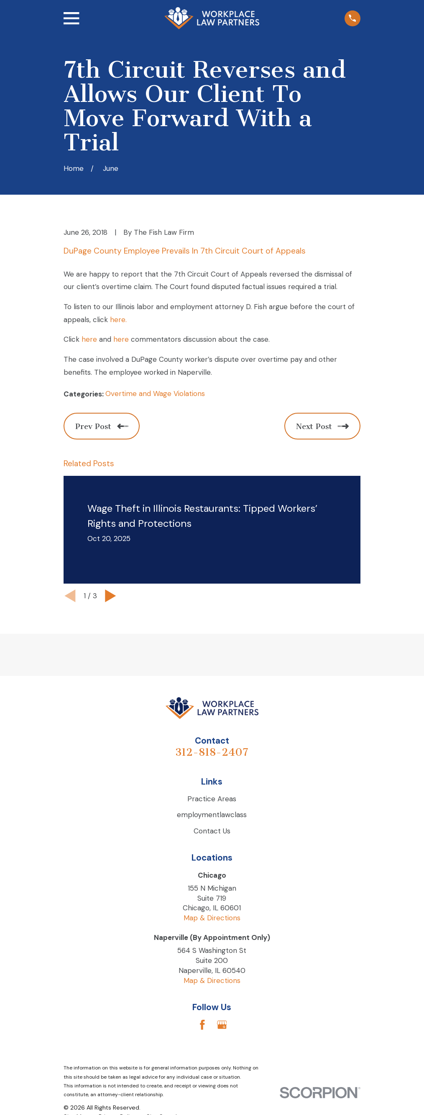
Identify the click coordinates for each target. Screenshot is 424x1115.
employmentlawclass (212, 814)
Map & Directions (212, 917)
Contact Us (212, 831)
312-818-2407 (211, 752)
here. (118, 319)
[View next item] (110, 595)
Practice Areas (211, 798)
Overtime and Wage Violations (155, 393)
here (89, 339)
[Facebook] (202, 1025)
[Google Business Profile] (222, 1025)
